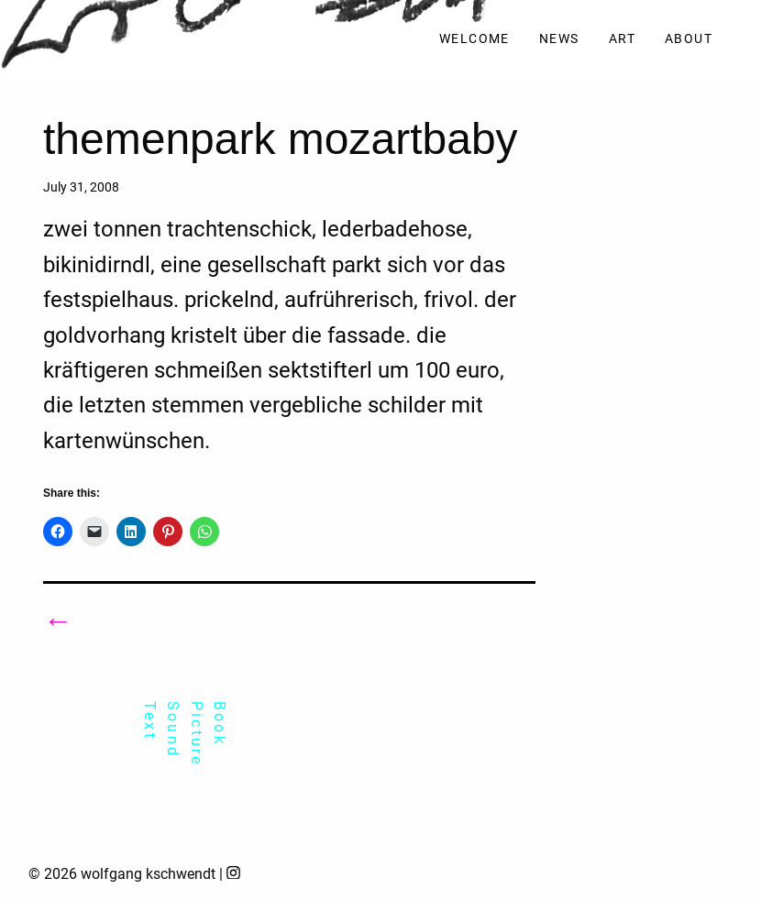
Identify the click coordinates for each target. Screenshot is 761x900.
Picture (196, 733)
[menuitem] (474, 40)
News (559, 39)
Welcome (474, 39)
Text (150, 721)
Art (622, 39)
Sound (173, 729)
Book (219, 723)
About (688, 39)
